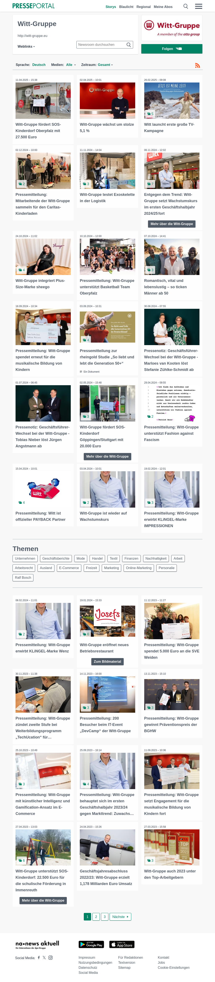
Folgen (172, 49)
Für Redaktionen (130, 956)
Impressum (87, 956)
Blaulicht (126, 7)
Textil (117, 557)
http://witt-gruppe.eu (32, 36)
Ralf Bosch (23, 577)
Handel (100, 557)
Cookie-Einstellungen (174, 967)
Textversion (126, 962)
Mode (83, 557)
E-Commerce (71, 567)
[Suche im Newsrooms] (104, 44)
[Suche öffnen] (186, 6)
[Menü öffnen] (198, 6)
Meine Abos (163, 7)
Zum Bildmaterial (107, 661)
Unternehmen (25, 557)
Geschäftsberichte (57, 557)
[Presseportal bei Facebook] (37, 957)
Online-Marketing (143, 567)
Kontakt (163, 956)
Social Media (88, 972)
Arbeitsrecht (24, 567)
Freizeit (94, 567)
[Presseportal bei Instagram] (49, 956)
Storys (111, 7)
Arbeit (184, 557)
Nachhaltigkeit (161, 557)
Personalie (172, 567)
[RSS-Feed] (197, 65)
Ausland (47, 567)
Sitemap (124, 967)
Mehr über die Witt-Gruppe (172, 223)
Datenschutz (88, 967)
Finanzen (136, 557)
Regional (143, 7)
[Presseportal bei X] (43, 957)
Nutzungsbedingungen (95, 962)
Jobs (161, 962)
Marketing (115, 567)
